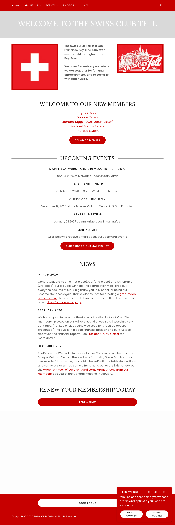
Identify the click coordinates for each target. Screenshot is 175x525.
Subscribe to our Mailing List (87, 246)
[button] (32, 5)
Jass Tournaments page (64, 302)
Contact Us (87, 503)
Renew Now (87, 402)
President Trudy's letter (103, 334)
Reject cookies (131, 514)
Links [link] (85, 5)
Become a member (87, 140)
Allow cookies (157, 514)
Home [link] (15, 5)
